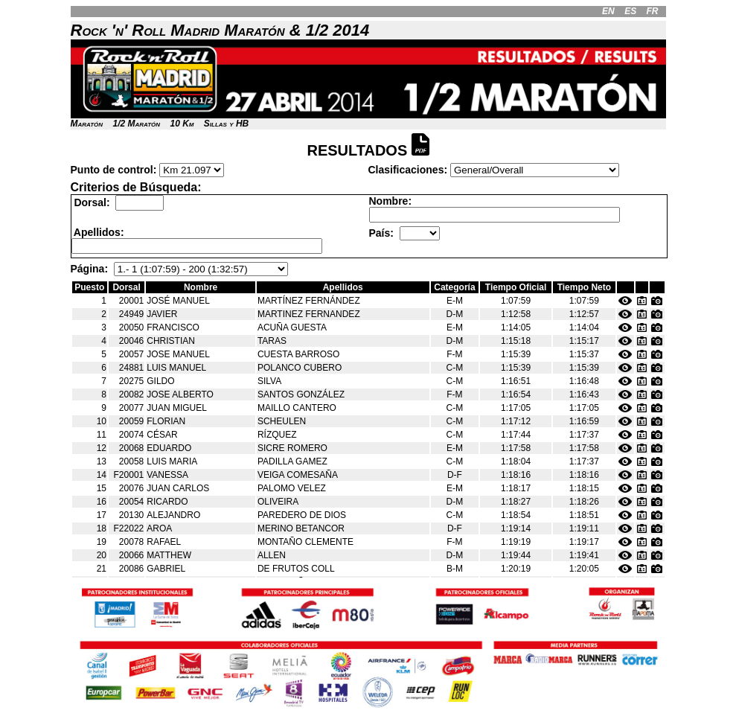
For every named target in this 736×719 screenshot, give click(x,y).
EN (608, 11)
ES (630, 11)
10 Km (181, 123)
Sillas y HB (226, 123)
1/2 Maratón (136, 123)
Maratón (87, 123)
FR (652, 11)
